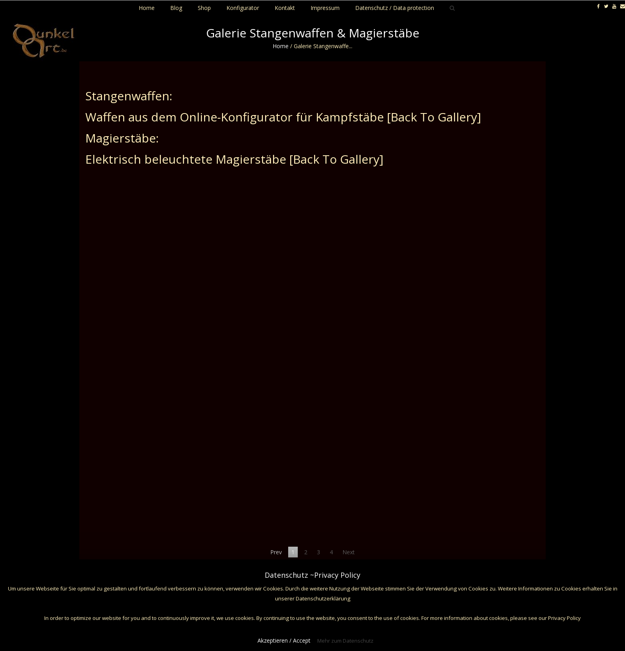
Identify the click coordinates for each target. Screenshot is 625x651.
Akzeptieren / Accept (284, 640)
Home (281, 46)
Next (348, 552)
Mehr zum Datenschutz (345, 640)
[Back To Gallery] (434, 117)
